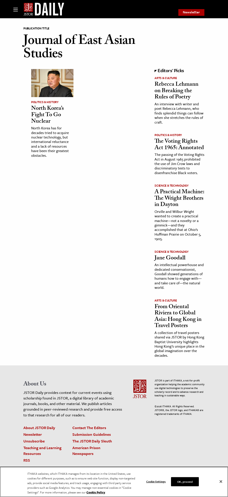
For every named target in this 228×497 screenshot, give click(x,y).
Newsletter (191, 12)
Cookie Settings (156, 481)
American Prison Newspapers (86, 450)
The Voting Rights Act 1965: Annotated (179, 145)
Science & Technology (171, 185)
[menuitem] (191, 12)
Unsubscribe (34, 441)
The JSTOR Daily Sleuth (92, 441)
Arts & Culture (166, 78)
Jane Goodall (170, 258)
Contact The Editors (89, 427)
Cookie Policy (95, 492)
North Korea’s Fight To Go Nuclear (47, 115)
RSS (26, 460)
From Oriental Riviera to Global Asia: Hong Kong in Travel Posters (178, 316)
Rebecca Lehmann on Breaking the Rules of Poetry (176, 91)
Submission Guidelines (91, 434)
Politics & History (45, 102)
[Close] (221, 481)
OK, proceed (184, 481)
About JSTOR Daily (39, 427)
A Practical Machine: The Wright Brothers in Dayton (179, 198)
